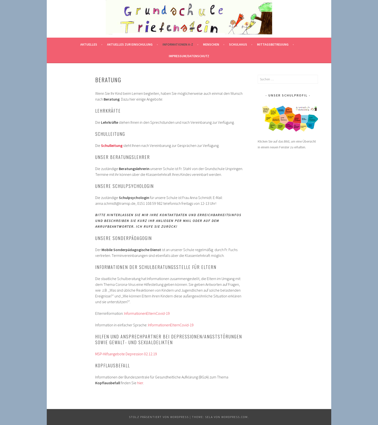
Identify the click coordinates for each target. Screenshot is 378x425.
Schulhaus (238, 44)
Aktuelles (88, 44)
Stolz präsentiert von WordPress (159, 417)
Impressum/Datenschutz (189, 56)
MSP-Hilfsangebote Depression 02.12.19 (126, 353)
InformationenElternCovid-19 (147, 313)
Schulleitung (111, 145)
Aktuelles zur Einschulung (130, 44)
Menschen (211, 44)
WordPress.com (234, 417)
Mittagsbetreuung (273, 44)
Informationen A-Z (177, 44)
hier (140, 382)
